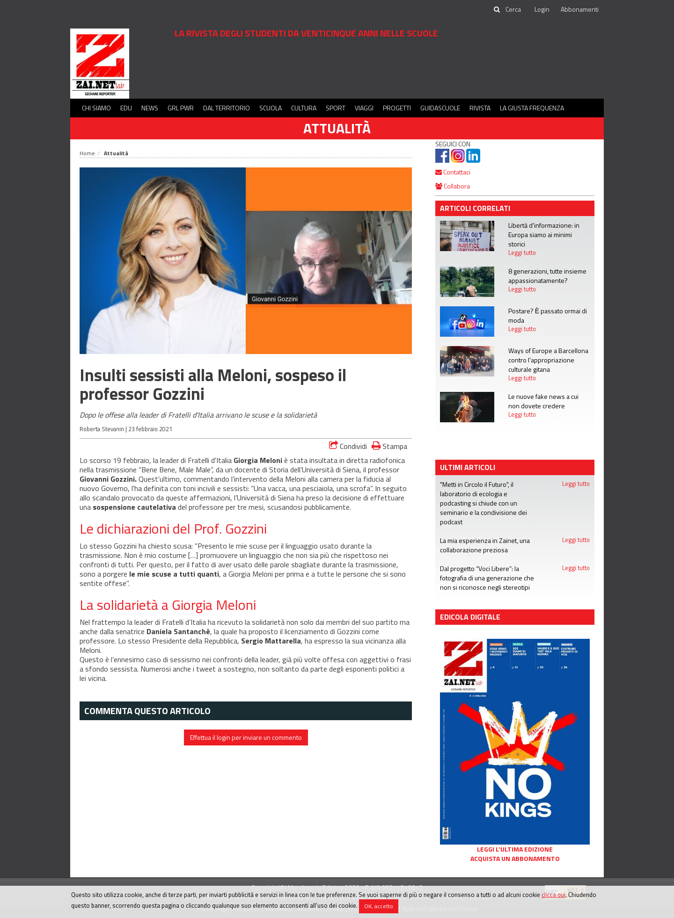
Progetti (397, 108)
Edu (126, 108)
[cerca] (514, 9)
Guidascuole (440, 108)
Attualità (337, 128)
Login (542, 9)
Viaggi (364, 108)
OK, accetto (378, 906)
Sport (335, 108)
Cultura (303, 108)
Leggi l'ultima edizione (515, 849)
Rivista (480, 108)
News (149, 108)
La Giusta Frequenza (532, 108)
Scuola (270, 108)
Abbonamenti (580, 9)
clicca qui (553, 894)
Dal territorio (226, 108)
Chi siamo (96, 108)
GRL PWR (181, 108)
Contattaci (452, 172)
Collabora (452, 186)
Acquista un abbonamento (515, 858)
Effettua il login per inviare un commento (246, 737)
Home (87, 153)
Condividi (348, 446)
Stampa (389, 446)
